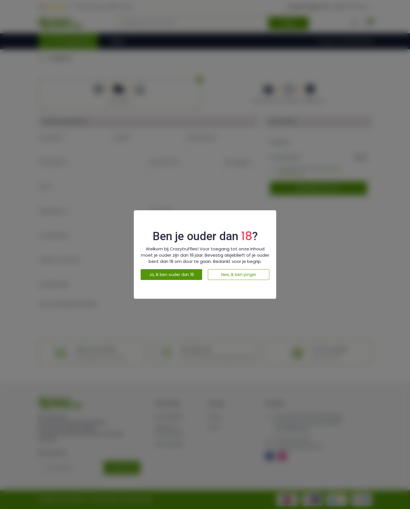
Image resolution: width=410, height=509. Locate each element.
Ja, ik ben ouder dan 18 (171, 274)
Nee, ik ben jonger (238, 274)
